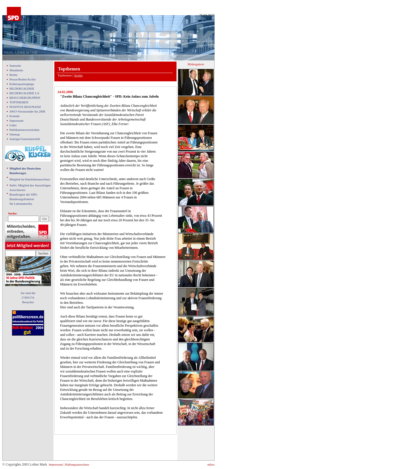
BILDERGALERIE (21, 88)
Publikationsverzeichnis (24, 129)
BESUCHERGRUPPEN (24, 97)
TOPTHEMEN (18, 102)
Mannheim (16, 70)
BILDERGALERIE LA (24, 93)
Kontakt (14, 116)
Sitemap (14, 134)
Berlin (13, 74)
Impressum (16, 120)
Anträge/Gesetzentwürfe (24, 139)
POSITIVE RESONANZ (25, 107)
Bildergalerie (196, 64)
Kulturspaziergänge (21, 84)
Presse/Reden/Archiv (22, 79)
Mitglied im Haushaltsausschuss (29, 179)
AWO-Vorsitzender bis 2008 (27, 111)
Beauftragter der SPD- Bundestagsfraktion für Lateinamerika (23, 199)
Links (13, 125)
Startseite (15, 65)
